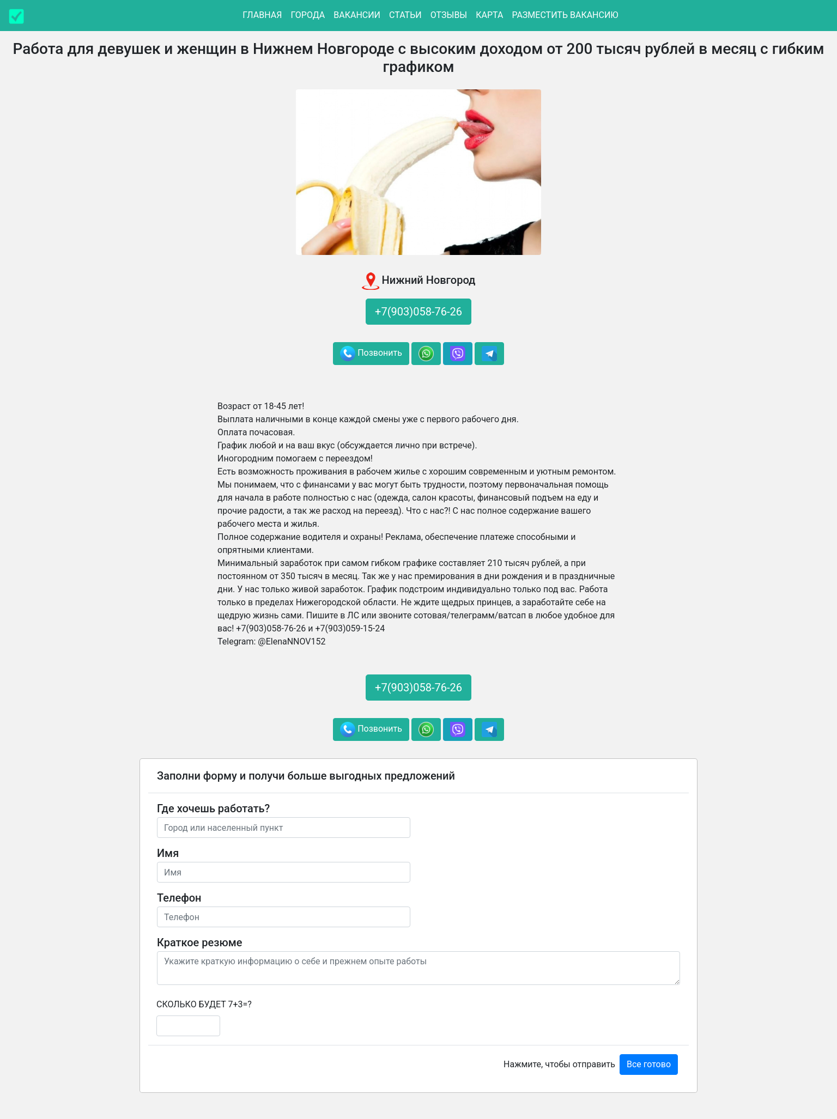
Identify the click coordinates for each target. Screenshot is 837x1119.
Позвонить (371, 353)
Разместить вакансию (565, 15)
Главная (262, 15)
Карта (489, 15)
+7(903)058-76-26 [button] (418, 311)
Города (307, 15)
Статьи (405, 15)
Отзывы (448, 15)
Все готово (649, 1064)
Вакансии (356, 15)
